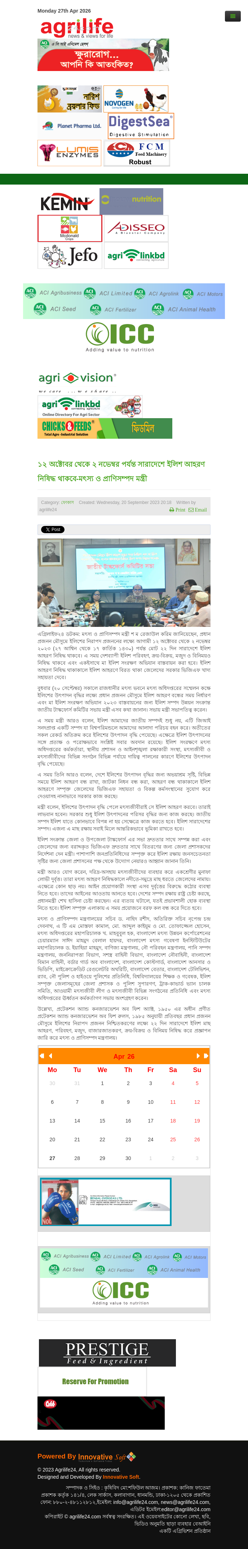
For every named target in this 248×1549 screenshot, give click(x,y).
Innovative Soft (121, 1477)
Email (200, 509)
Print (179, 509)
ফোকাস (67, 502)
